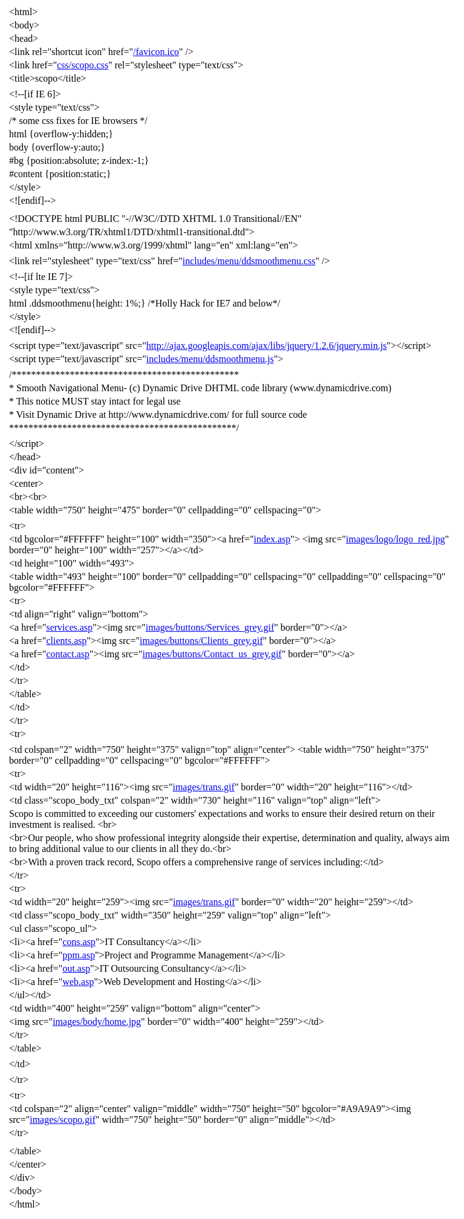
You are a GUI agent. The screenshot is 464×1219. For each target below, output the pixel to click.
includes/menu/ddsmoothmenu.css (248, 261)
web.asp (78, 982)
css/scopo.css (82, 65)
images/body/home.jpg (97, 1021)
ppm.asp (78, 955)
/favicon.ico (156, 52)
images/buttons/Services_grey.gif (210, 627)
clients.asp (66, 641)
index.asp (272, 539)
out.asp (76, 968)
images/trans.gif (204, 787)
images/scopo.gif (62, 1119)
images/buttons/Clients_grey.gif (201, 641)
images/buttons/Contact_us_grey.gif (212, 654)
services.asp (69, 627)
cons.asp (78, 942)
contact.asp (67, 654)
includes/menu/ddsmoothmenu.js (210, 359)
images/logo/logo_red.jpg (395, 539)
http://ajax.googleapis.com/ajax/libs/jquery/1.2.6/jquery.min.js (266, 345)
